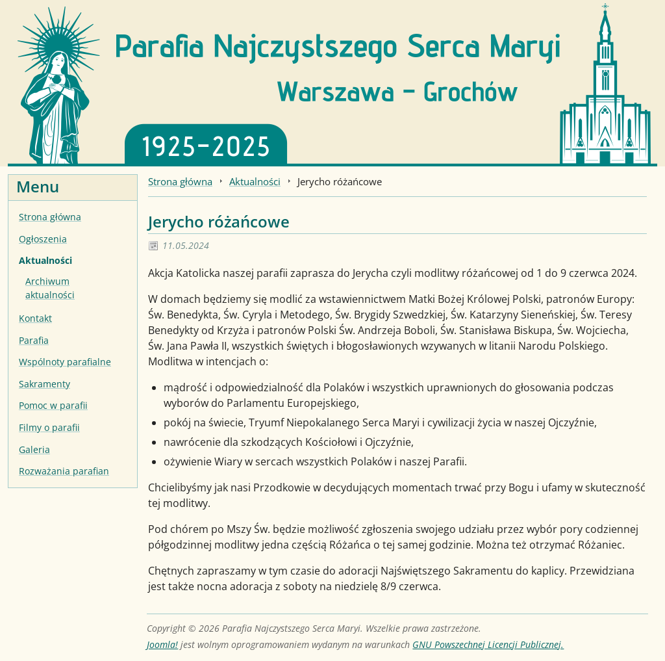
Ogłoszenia (43, 239)
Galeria (34, 449)
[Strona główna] (332, 82)
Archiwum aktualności (50, 288)
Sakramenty (44, 384)
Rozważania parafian (64, 471)
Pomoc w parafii (53, 405)
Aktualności (45, 260)
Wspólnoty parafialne (65, 362)
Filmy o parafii (49, 427)
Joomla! (162, 644)
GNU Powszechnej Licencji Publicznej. (488, 644)
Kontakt (35, 318)
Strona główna (50, 217)
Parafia (34, 340)
